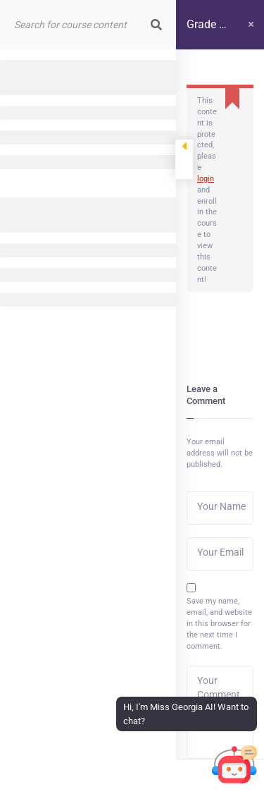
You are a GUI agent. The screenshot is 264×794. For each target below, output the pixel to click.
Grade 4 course (206, 33)
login (205, 178)
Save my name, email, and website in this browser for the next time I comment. (219, 623)
